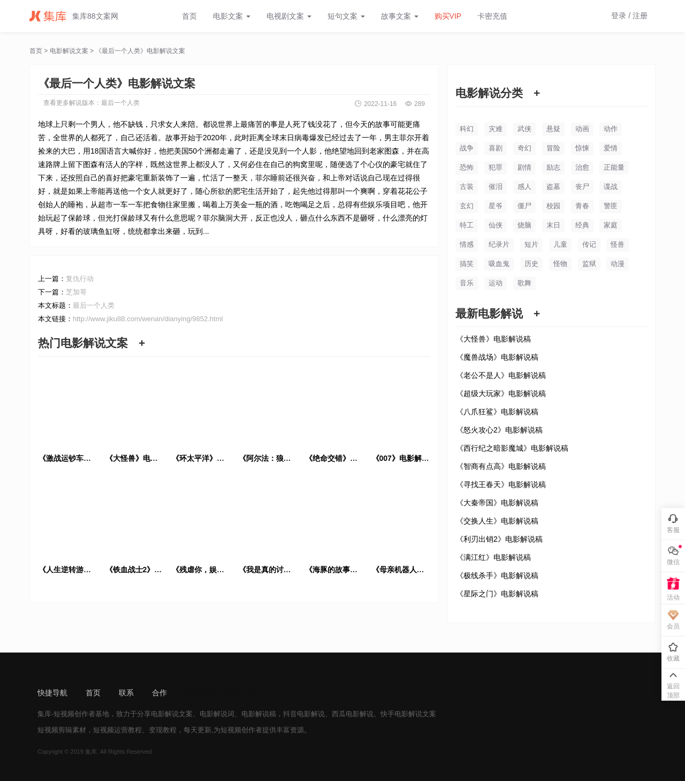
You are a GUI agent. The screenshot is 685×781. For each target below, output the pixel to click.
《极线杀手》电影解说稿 (497, 575)
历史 (531, 264)
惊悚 (582, 148)
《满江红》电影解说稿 (493, 557)
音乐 (467, 283)
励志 (553, 167)
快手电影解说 (401, 714)
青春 (582, 206)
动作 (611, 129)
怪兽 (618, 244)
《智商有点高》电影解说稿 (501, 466)
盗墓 (553, 187)
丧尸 (582, 187)
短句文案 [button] (346, 16)
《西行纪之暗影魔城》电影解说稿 (512, 448)
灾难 (496, 129)
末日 (553, 225)
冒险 (553, 148)
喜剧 (496, 148)
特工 (467, 225)
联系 (126, 692)
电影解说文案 (69, 51)
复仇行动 (80, 279)
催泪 (496, 187)
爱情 (611, 148)
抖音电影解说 (304, 714)
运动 (496, 283)
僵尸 (524, 206)
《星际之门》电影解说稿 (497, 593)
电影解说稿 (258, 714)
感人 (524, 187)
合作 (159, 692)
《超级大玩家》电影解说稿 (501, 393)
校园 (553, 206)
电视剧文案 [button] (289, 16)
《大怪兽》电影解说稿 (493, 339)
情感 (467, 244)
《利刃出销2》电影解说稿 (499, 539)
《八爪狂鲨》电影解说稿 (497, 411)
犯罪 (496, 167)
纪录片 (499, 244)
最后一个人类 (120, 103)
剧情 (524, 167)
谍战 (611, 187)
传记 (589, 244)
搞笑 (467, 264)
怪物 (560, 264)
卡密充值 (492, 16)
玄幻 (467, 206)
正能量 (614, 167)
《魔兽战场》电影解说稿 (497, 357)
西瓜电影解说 (353, 714)
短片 (531, 244)
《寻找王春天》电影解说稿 (501, 484)
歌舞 (524, 283)
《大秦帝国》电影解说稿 (497, 502)
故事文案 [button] (399, 16)
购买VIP (448, 16)
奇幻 (524, 148)
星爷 (496, 206)
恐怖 (467, 167)
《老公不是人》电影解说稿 (501, 375)
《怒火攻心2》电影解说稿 (499, 430)
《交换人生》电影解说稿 (497, 521)
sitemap (198, 692)
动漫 (618, 264)
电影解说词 (217, 714)
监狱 (589, 264)
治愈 (582, 167)
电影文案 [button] (231, 16)
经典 (582, 225)
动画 (582, 129)
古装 (467, 187)
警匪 (611, 206)
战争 (467, 148)
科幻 (467, 129)
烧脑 (524, 225)
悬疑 (553, 129)
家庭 (611, 225)
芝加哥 (76, 292)
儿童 (560, 244)
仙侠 (496, 225)
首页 (189, 16)
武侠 (524, 129)
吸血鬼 (499, 264)
